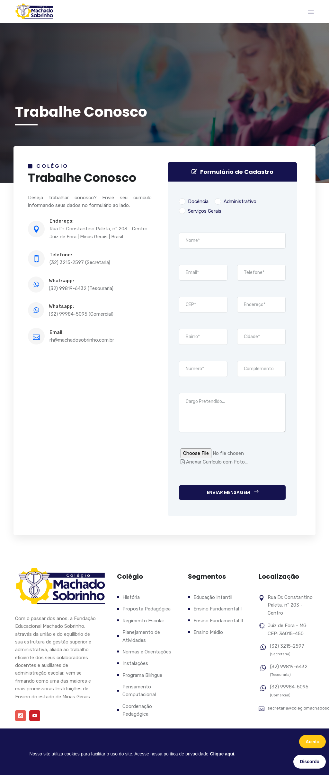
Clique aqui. (222, 753)
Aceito (312, 741)
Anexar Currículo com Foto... (214, 462)
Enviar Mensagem (233, 492)
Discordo (309, 761)
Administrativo (235, 201)
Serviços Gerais (200, 211)
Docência (194, 201)
